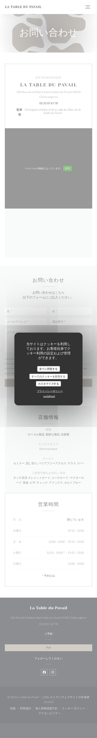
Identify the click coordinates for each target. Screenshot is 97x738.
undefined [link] (49, 396)
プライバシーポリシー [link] (50, 390)
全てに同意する (48, 368)
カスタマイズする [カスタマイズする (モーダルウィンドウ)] (48, 383)
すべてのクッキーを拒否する (48, 376)
